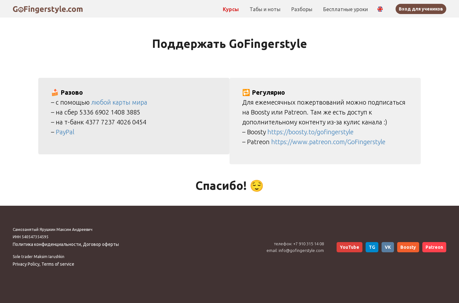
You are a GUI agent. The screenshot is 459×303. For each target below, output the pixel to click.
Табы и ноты (266, 9)
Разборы (302, 9)
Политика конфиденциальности (47, 244)
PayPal (65, 132)
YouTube (349, 247)
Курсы (231, 9)
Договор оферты (101, 244)
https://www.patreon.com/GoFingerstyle (328, 141)
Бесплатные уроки (345, 9)
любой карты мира (119, 102)
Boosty (408, 247)
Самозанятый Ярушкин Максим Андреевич (52, 229)
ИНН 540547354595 (30, 237)
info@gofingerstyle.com (301, 250)
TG (372, 247)
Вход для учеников (421, 8)
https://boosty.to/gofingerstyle (310, 132)
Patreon (434, 247)
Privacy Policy (26, 264)
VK (388, 247)
